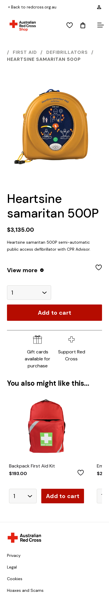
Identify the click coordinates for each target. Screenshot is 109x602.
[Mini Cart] (83, 25)
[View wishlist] (69, 25)
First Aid (25, 52)
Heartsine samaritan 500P (44, 59)
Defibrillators (67, 52)
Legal (12, 567)
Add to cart (54, 312)
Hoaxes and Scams (25, 590)
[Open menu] (99, 25)
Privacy (14, 555)
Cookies (14, 578)
